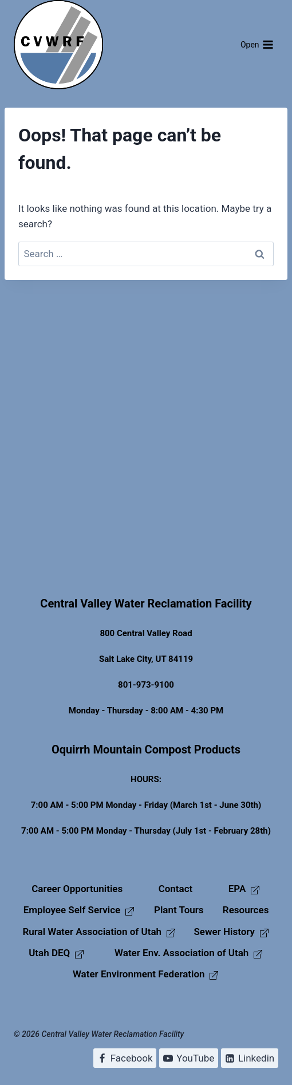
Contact (176, 888)
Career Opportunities (77, 888)
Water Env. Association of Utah (189, 952)
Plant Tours (179, 910)
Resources (246, 910)
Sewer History (231, 931)
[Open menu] (257, 44)
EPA (244, 888)
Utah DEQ (57, 952)
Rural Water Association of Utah (99, 931)
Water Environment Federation (146, 974)
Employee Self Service (79, 910)
